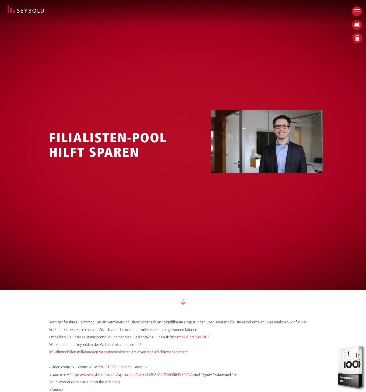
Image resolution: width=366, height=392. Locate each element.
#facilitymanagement (171, 351)
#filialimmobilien (62, 351)
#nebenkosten (119, 351)
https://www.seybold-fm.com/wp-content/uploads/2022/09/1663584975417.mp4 (135, 374)
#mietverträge (142, 351)
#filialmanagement (92, 351)
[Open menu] (357, 11)
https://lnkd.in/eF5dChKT (189, 336)
